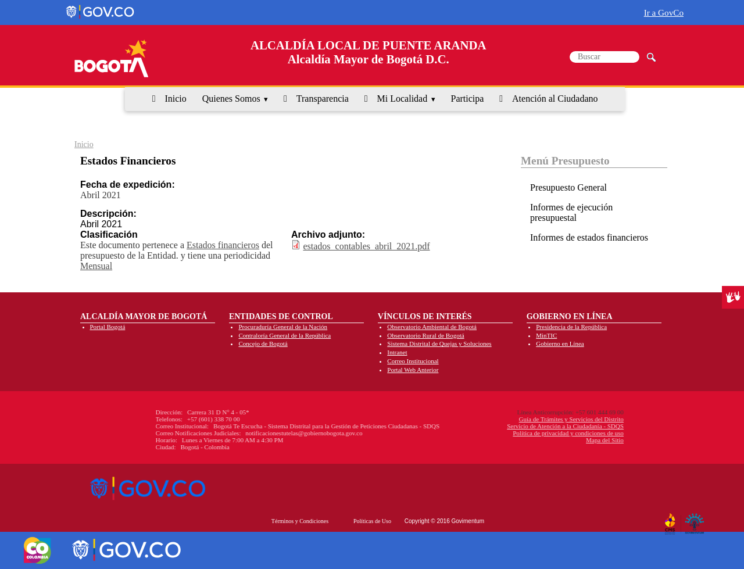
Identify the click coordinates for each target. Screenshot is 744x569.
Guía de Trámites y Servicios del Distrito (491, 419)
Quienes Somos (231, 98)
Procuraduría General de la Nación (282, 326)
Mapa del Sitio (525, 439)
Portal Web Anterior (412, 369)
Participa (467, 98)
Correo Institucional (412, 360)
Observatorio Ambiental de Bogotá (432, 326)
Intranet (397, 352)
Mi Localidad (402, 98)
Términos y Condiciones (299, 521)
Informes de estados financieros (589, 237)
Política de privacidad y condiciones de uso (488, 433)
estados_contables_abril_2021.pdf (366, 246)
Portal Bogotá (108, 326)
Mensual (96, 266)
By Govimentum (696, 519)
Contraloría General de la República (284, 335)
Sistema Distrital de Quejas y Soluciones (439, 343)
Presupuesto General (568, 187)
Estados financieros (223, 245)
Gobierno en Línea (560, 343)
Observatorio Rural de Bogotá (425, 335)
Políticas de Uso (372, 521)
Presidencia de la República (571, 326)
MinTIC (546, 335)
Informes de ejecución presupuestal (571, 212)
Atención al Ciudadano (555, 98)
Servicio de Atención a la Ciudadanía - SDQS (485, 426)
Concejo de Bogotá (262, 343)
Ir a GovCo (664, 12)
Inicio (175, 98)
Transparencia (322, 98)
